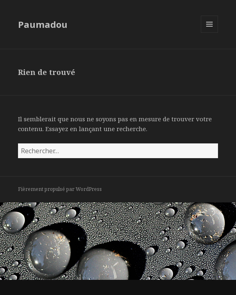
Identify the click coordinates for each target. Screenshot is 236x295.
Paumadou (42, 24)
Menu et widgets (209, 32)
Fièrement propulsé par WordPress (60, 189)
